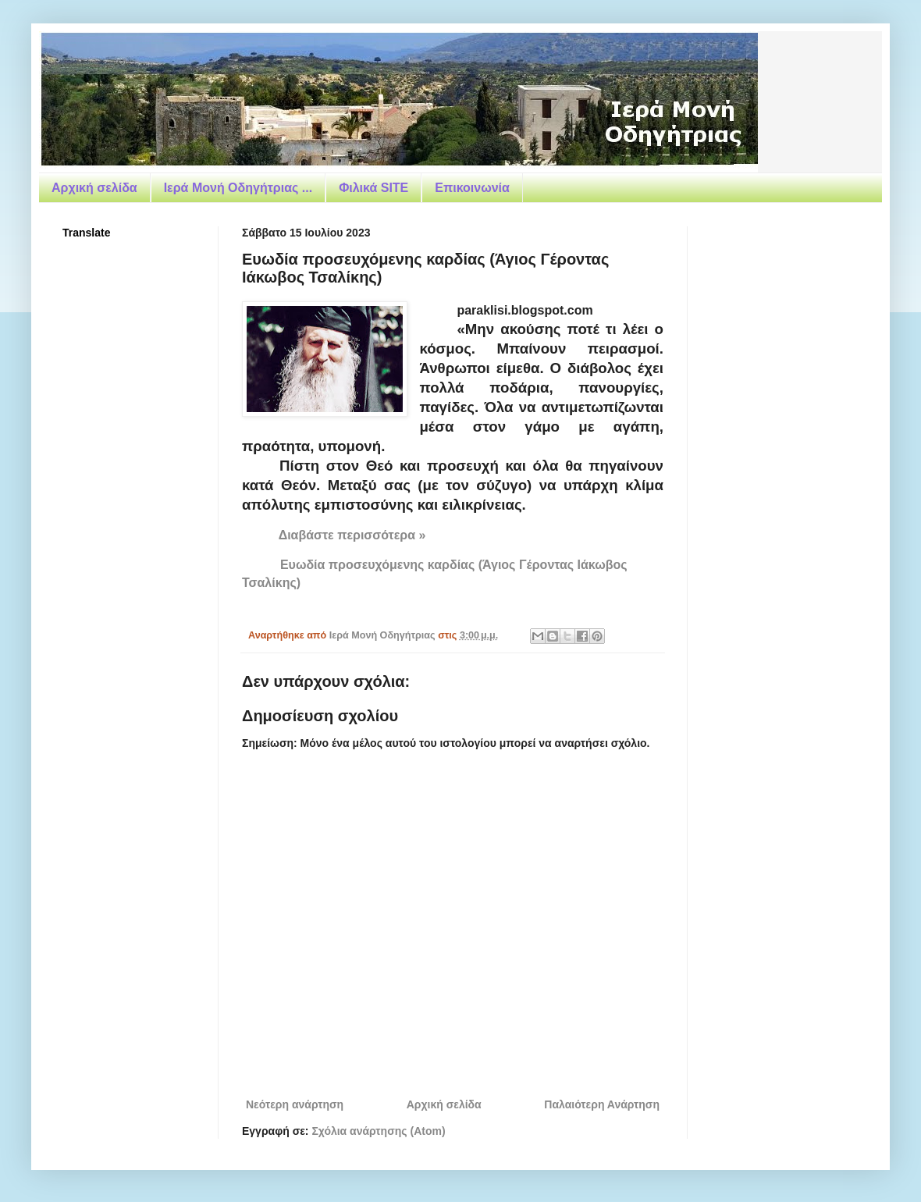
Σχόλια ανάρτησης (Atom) (378, 1131)
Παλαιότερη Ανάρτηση (602, 1104)
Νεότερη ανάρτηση (294, 1104)
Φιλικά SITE (373, 187)
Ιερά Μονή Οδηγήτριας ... (238, 187)
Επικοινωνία (472, 187)
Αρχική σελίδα (94, 187)
